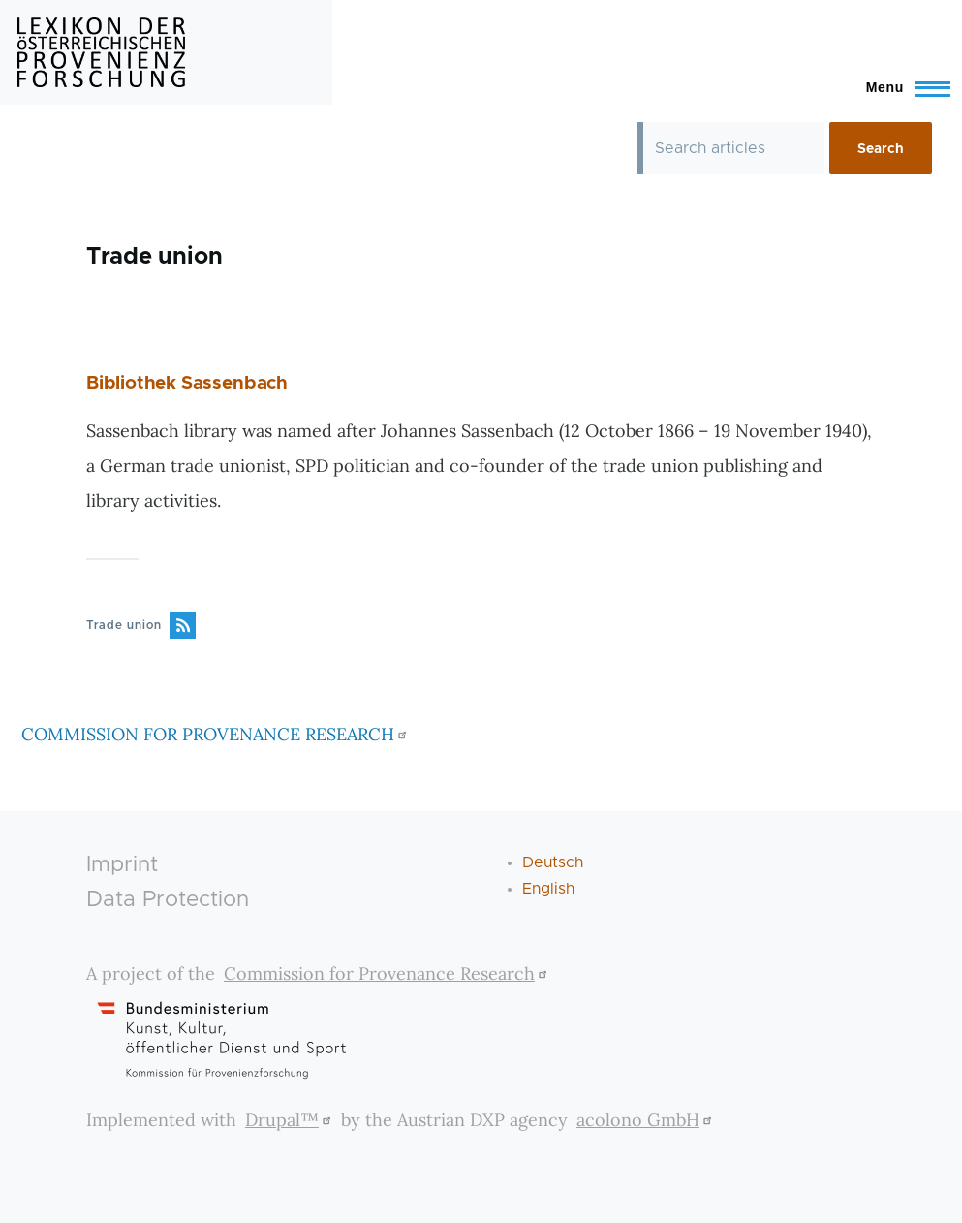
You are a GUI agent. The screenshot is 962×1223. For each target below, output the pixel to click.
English (548, 888)
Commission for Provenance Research (388, 973)
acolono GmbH (646, 1120)
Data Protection (167, 900)
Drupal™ (290, 1120)
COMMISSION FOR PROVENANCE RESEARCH (216, 734)
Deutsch (552, 862)
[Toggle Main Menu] (899, 87)
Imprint (122, 865)
